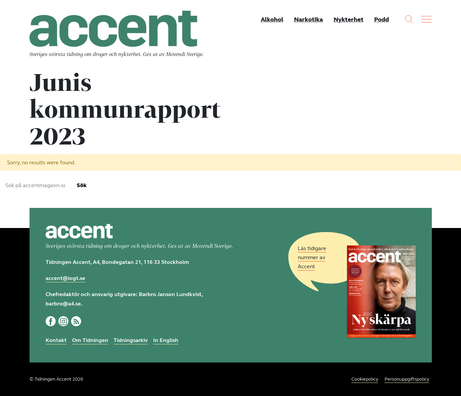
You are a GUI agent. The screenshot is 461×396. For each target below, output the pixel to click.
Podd (381, 19)
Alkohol (272, 19)
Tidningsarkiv (131, 340)
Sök (82, 185)
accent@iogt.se (65, 278)
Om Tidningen (90, 340)
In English (165, 340)
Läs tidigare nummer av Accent (312, 257)
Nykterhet (348, 19)
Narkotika (308, 19)
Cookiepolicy (364, 379)
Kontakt (56, 340)
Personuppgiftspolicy (407, 379)
